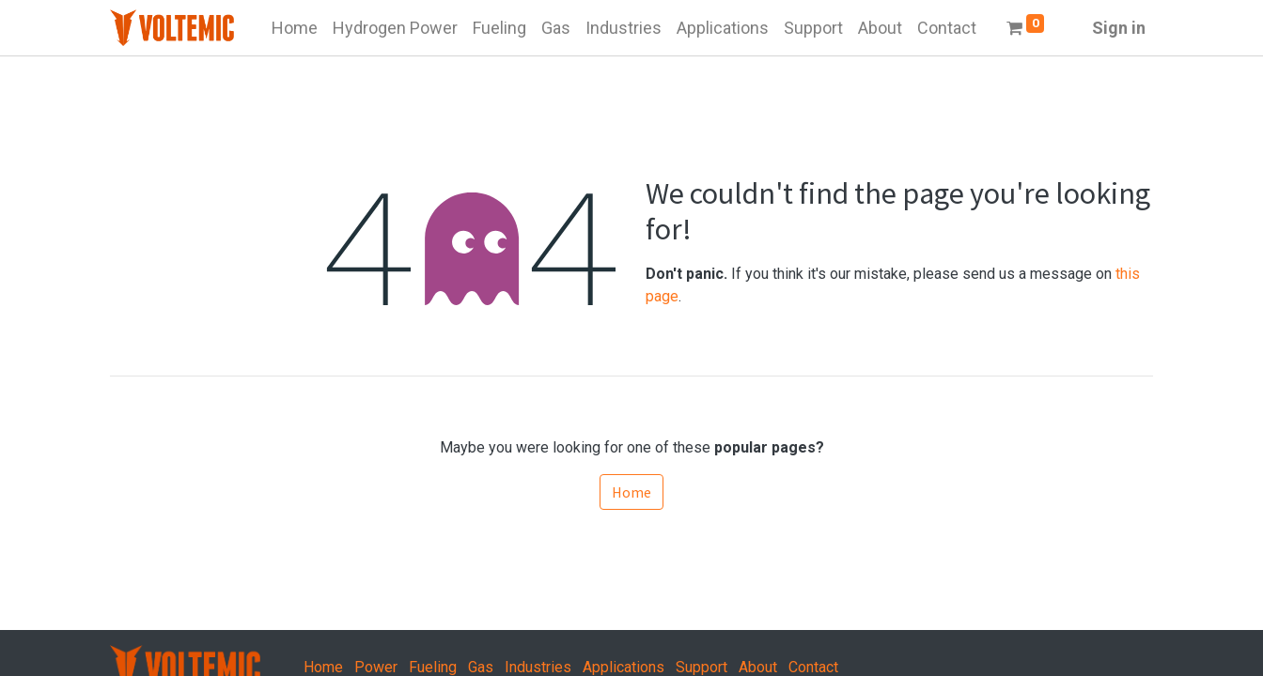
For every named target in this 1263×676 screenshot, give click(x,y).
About (758, 667)
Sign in (1119, 28)
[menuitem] (294, 28)
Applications (623, 667)
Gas (480, 667)
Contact (813, 667)
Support (701, 667)
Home (631, 492)
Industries (538, 667)
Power (376, 667)
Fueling (433, 667)
